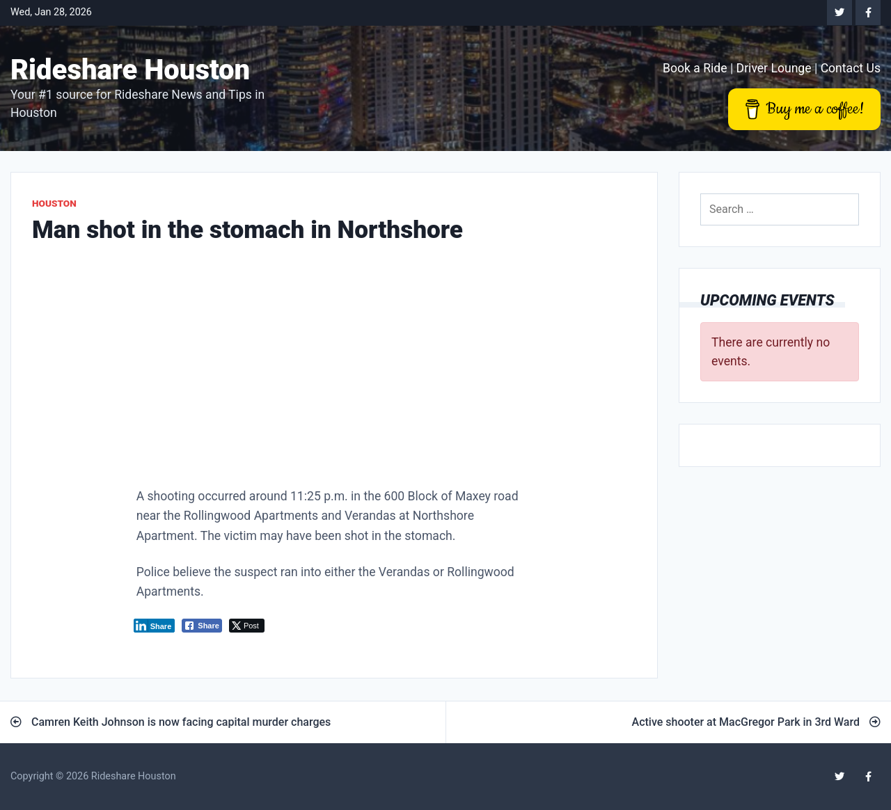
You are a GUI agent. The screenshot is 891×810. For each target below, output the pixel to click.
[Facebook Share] (202, 626)
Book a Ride (695, 68)
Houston (54, 203)
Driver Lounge (774, 68)
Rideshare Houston (130, 70)
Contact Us (851, 68)
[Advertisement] (334, 369)
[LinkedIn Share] (154, 626)
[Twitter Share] (247, 626)
